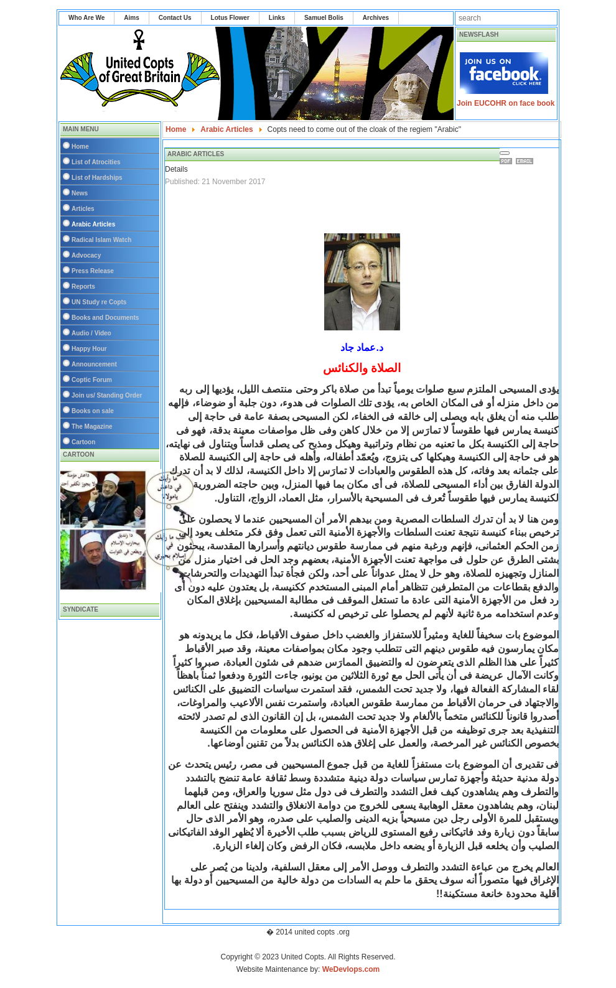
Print (508, 161)
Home (80, 146)
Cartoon (83, 442)
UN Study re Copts (99, 302)
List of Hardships (97, 177)
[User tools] (505, 153)
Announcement (94, 364)
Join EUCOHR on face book (505, 103)
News (80, 193)
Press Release (93, 271)
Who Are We (86, 17)
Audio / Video (91, 333)
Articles (83, 208)
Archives (376, 17)
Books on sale (93, 411)
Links (277, 17)
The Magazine (92, 426)
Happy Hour (89, 348)
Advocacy (86, 255)
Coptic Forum (92, 379)
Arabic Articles (93, 224)
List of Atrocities (96, 162)
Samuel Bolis (323, 17)
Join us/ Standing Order (107, 395)
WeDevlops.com (351, 969)
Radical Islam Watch (101, 239)
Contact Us (175, 17)
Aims (131, 17)
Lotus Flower (230, 17)
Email (526, 161)
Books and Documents (105, 317)
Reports (83, 286)
